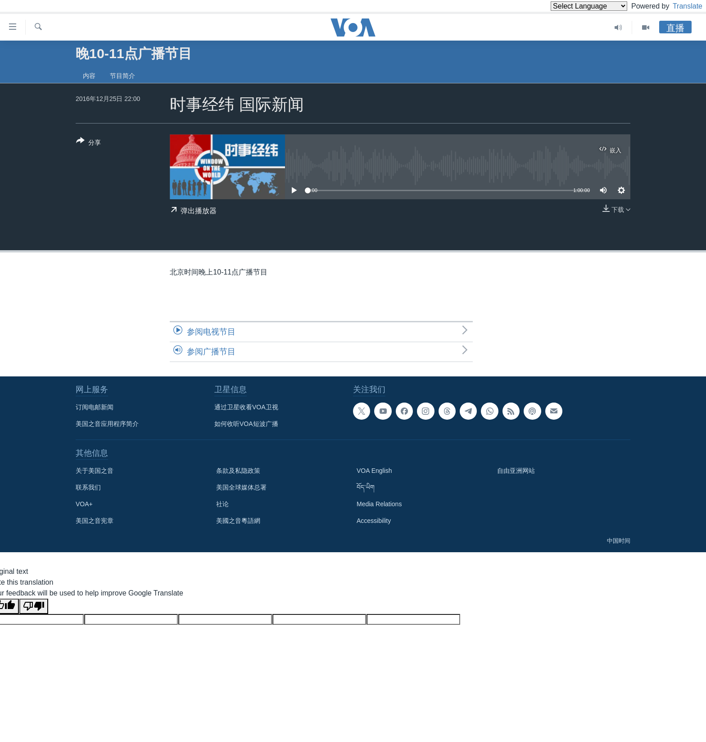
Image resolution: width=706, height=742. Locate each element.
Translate (679, 6)
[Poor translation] (33, 606)
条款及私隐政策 (238, 470)
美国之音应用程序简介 (107, 423)
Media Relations (379, 504)
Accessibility (374, 520)
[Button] (88, 143)
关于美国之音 (94, 470)
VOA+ (84, 504)
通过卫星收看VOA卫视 (246, 407)
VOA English (374, 470)
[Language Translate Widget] (573, 6)
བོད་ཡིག (366, 487)
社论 (222, 504)
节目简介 (122, 75)
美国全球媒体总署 (241, 487)
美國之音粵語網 (238, 520)
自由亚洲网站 (516, 470)
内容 (89, 75)
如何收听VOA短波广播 (246, 423)
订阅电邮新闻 (94, 407)
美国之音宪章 (94, 520)
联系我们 (88, 487)
